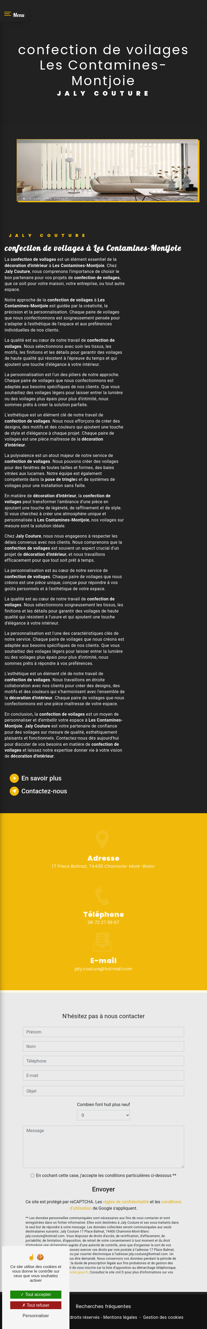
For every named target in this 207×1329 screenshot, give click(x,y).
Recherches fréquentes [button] (103, 1306)
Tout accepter (35, 1294)
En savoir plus (36, 778)
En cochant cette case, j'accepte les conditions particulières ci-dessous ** (106, 1160)
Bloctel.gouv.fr (77, 1257)
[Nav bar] (13, 13)
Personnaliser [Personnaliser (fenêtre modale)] (36, 1315)
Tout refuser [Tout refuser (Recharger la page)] (36, 1305)
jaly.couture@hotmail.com (103, 953)
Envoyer (103, 1174)
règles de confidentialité (126, 1186)
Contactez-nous (38, 791)
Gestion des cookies (163, 1317)
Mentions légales (120, 1317)
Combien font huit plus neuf (103, 1089)
